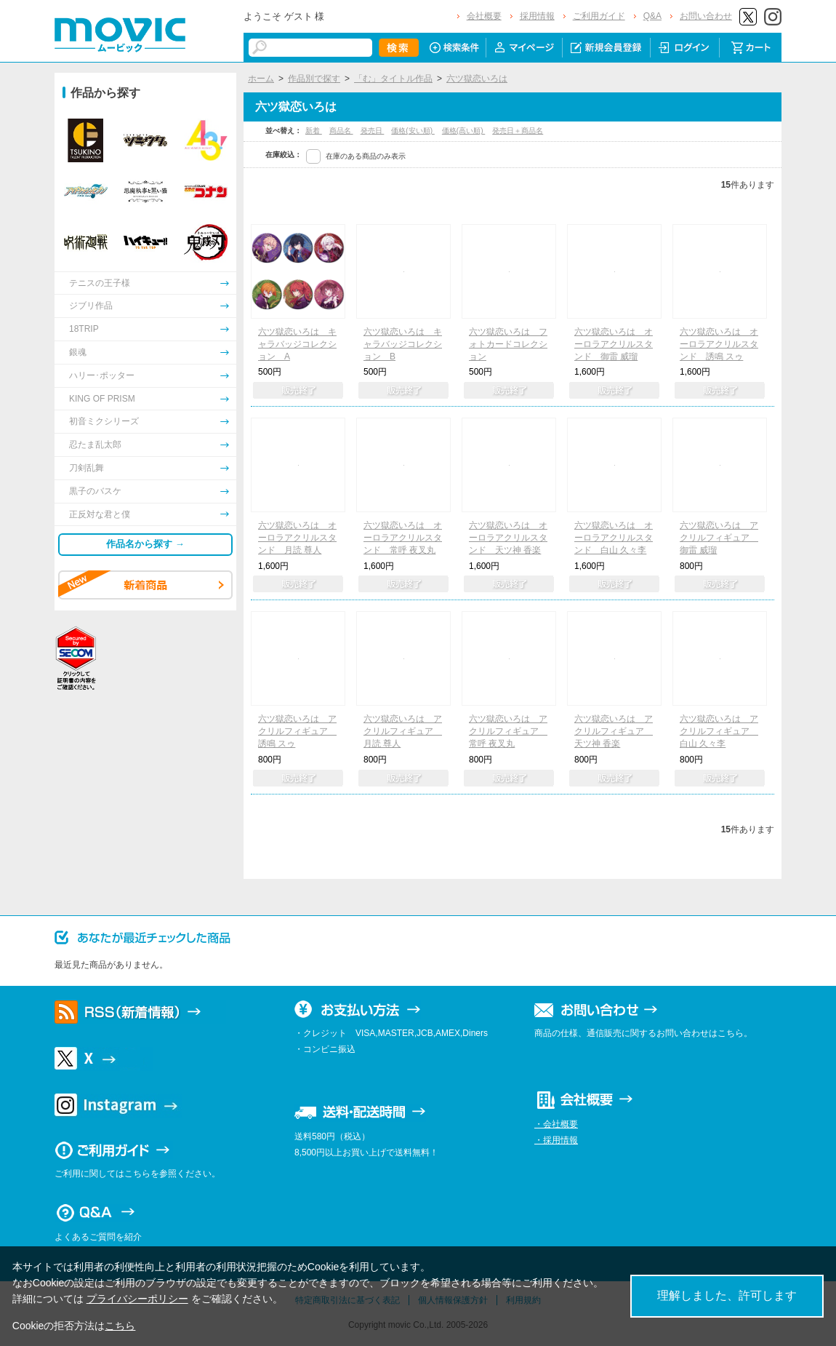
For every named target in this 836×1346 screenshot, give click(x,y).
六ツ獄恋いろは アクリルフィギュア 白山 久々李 (719, 731)
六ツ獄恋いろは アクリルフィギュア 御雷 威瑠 (719, 537)
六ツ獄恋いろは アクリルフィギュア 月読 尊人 (402, 731)
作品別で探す (314, 78)
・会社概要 (556, 1124)
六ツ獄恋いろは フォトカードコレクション (508, 344)
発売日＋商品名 (517, 131)
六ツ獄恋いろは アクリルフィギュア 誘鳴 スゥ (297, 731)
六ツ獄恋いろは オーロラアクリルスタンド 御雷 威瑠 (613, 344)
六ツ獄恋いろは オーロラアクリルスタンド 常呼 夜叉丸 (402, 537)
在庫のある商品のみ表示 (366, 156)
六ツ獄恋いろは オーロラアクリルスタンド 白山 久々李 (613, 537)
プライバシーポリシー (137, 1299)
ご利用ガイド (599, 16)
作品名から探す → (145, 543)
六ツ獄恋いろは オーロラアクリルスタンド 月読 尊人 (297, 537)
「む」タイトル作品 (393, 78)
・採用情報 (556, 1140)
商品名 (341, 131)
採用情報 (537, 16)
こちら (120, 1325)
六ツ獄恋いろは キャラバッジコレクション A (297, 344)
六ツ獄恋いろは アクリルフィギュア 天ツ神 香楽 (613, 731)
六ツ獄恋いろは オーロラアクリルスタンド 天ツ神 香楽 (508, 537)
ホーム (261, 78)
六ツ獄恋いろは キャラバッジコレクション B (402, 344)
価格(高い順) (463, 131)
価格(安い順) (412, 131)
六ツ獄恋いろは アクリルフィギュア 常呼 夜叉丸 (508, 731)
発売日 (373, 131)
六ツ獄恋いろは (476, 78)
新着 (313, 131)
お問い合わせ (706, 16)
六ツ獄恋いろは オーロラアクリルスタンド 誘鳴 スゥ (719, 344)
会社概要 (484, 16)
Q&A (652, 16)
